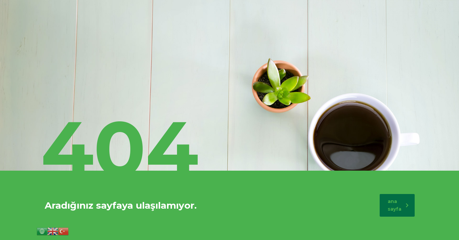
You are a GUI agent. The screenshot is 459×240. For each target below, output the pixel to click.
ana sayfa (398, 205)
